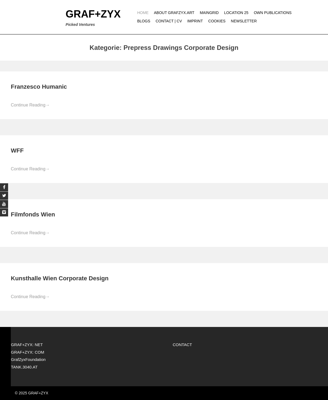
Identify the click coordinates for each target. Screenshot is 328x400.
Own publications (273, 13)
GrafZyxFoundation (28, 359)
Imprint (195, 21)
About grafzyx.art (174, 13)
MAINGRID (209, 13)
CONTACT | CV (169, 21)
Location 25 (236, 13)
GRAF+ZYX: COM (27, 352)
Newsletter (244, 21)
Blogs (143, 21)
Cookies (217, 21)
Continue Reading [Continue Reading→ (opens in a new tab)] (30, 105)
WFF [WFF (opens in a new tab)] (17, 150)
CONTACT (182, 344)
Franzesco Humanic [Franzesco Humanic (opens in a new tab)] (39, 86)
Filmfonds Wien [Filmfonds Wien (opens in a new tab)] (33, 214)
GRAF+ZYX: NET (27, 344)
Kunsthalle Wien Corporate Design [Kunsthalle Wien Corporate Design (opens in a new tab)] (60, 278)
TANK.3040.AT (24, 367)
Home (143, 13)
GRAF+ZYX (93, 14)
